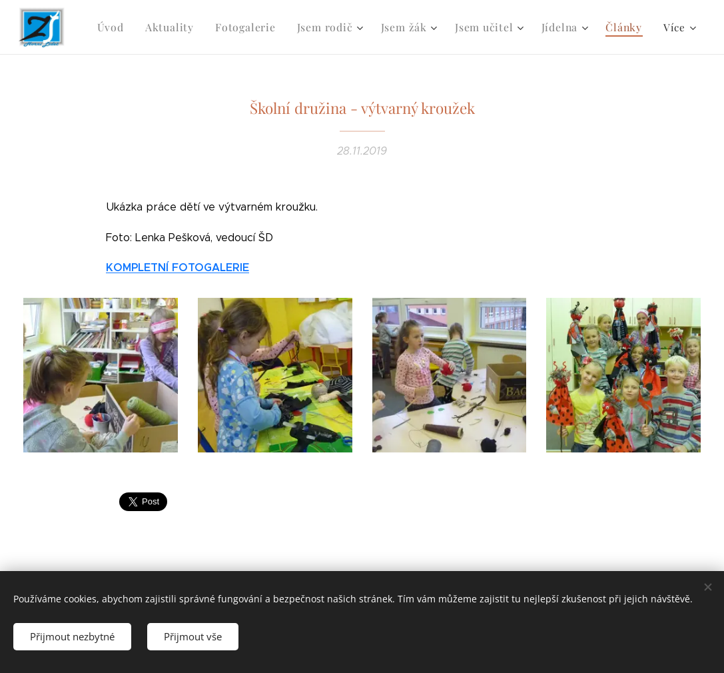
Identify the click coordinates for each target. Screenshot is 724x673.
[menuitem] (128, 27)
